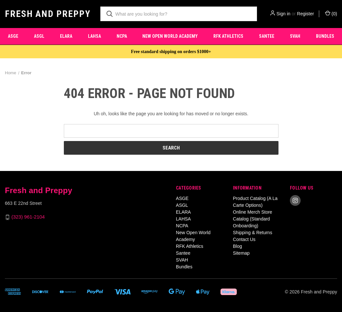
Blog (237, 246)
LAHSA (94, 36)
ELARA (66, 36)
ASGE (13, 36)
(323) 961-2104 (28, 217)
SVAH (295, 36)
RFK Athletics (228, 36)
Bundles (184, 266)
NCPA (122, 36)
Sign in (284, 13)
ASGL (39, 36)
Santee (266, 36)
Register (305, 13)
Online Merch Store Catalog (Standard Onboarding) (252, 218)
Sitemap (241, 253)
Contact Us (244, 239)
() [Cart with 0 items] (331, 13)
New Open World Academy (170, 36)
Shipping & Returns (252, 232)
